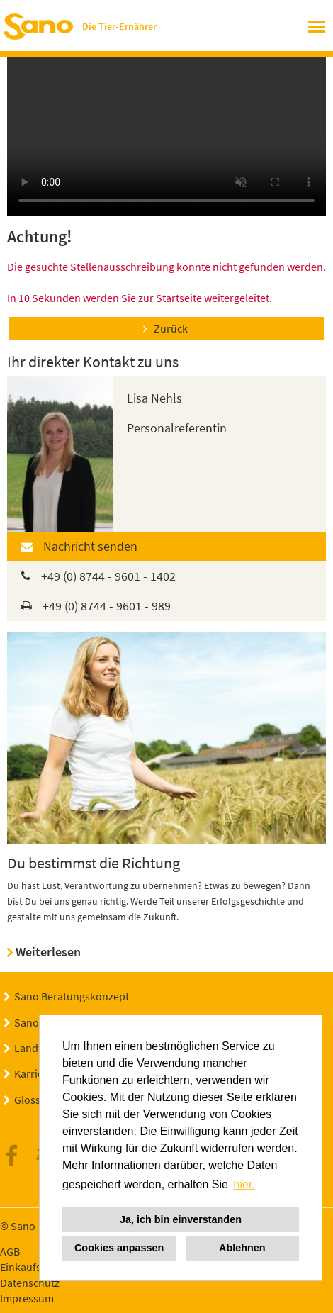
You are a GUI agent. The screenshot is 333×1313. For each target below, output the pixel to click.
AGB (10, 1251)
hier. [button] (244, 1184)
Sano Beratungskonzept (71, 996)
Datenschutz (30, 1282)
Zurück (171, 328)
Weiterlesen (48, 952)
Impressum (27, 1298)
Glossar (32, 1100)
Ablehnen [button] (242, 1247)
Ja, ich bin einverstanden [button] (181, 1219)
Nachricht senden (90, 546)
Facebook (15, 1156)
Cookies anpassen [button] (119, 1247)
